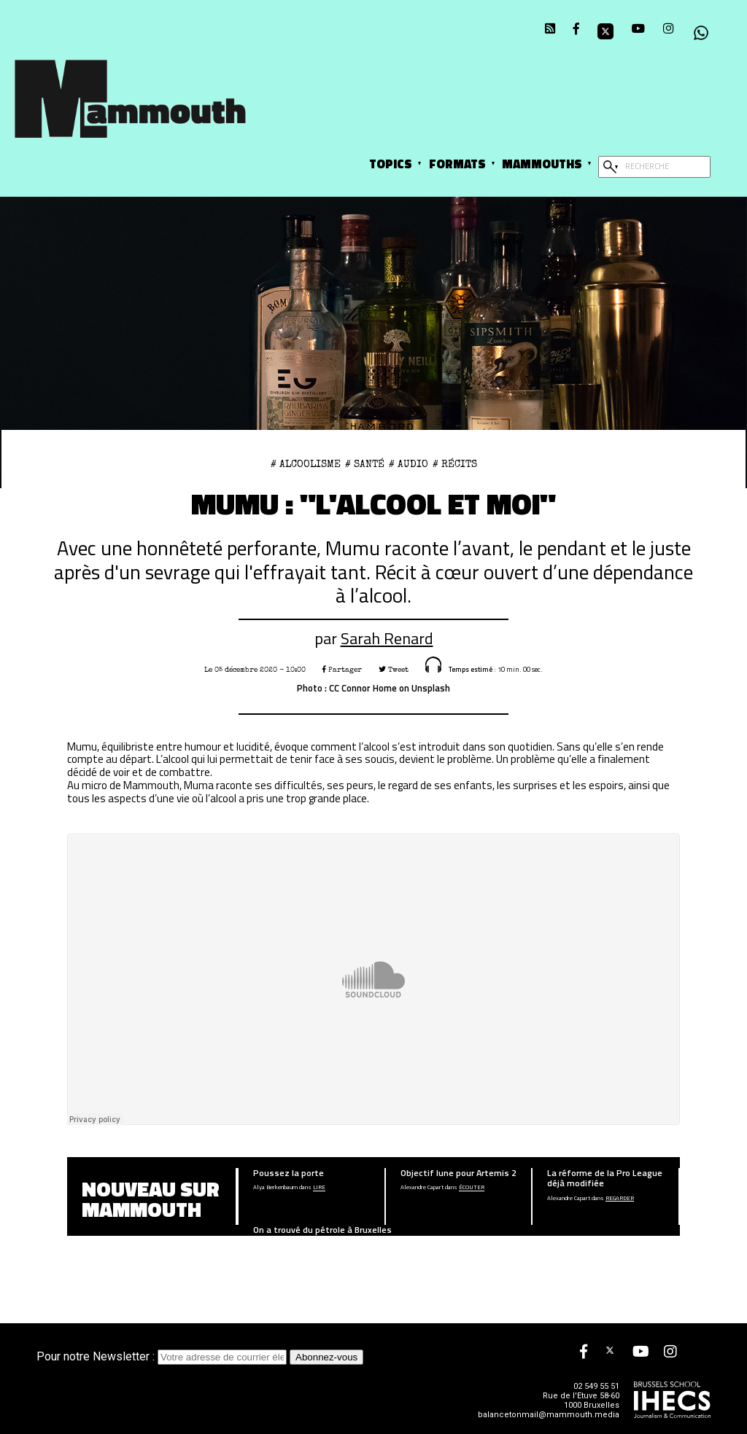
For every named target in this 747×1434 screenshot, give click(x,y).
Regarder (619, 1198)
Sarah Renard (387, 638)
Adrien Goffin (268, 1245)
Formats (457, 163)
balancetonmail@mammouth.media (548, 1414)
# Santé (364, 464)
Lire (319, 1187)
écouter (471, 1187)
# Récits (455, 464)
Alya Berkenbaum (275, 1187)
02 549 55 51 (596, 1386)
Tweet (394, 669)
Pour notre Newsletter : (163, 1356)
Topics (390, 163)
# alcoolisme (306, 464)
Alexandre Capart (422, 1187)
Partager (342, 669)
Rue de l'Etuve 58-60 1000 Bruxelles (581, 1400)
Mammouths (542, 163)
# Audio (408, 464)
